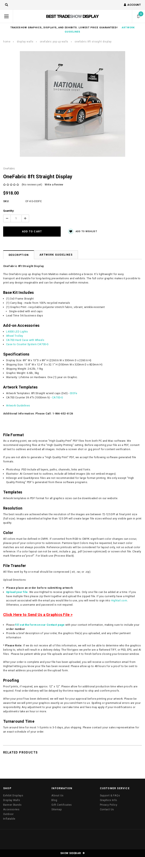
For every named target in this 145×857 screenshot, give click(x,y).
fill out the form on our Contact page (39, 624)
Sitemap (56, 809)
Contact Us (107, 809)
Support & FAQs (110, 795)
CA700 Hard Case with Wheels (25, 340)
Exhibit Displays (13, 795)
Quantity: (8, 210)
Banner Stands (12, 804)
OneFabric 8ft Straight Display (93, 41)
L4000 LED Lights (17, 331)
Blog (54, 800)
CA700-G (57, 397)
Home (6, 41)
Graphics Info (108, 800)
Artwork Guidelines (55, 254)
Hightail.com (119, 600)
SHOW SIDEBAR (72, 853)
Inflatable (9, 818)
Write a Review (54, 184)
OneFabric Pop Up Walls (54, 41)
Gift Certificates (61, 804)
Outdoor (8, 814)
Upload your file (17, 592)
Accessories (11, 809)
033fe (73, 393)
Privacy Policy (108, 804)
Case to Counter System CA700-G (27, 344)
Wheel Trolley (14, 335)
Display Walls (25, 41)
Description (19, 254)
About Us (57, 795)
